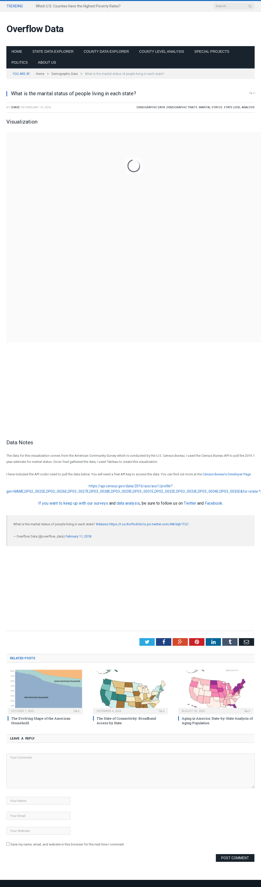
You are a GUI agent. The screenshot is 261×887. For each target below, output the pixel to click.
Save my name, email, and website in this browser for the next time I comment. (67, 844)
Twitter (190, 503)
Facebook (213, 503)
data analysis (128, 503)
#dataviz (102, 524)
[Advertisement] (130, 397)
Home (16, 51)
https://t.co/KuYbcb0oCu (127, 524)
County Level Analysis (161, 51)
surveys (101, 503)
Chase (15, 107)
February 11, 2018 (78, 536)
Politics (19, 62)
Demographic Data (151, 107)
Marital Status (210, 107)
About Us (47, 62)
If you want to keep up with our (66, 503)
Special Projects (211, 51)
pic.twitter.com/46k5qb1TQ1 (168, 524)
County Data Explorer (106, 51)
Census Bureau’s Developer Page (227, 474)
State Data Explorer (53, 51)
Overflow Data (34, 28)
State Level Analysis (239, 107)
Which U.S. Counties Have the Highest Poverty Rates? (78, 6)
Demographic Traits (181, 107)
